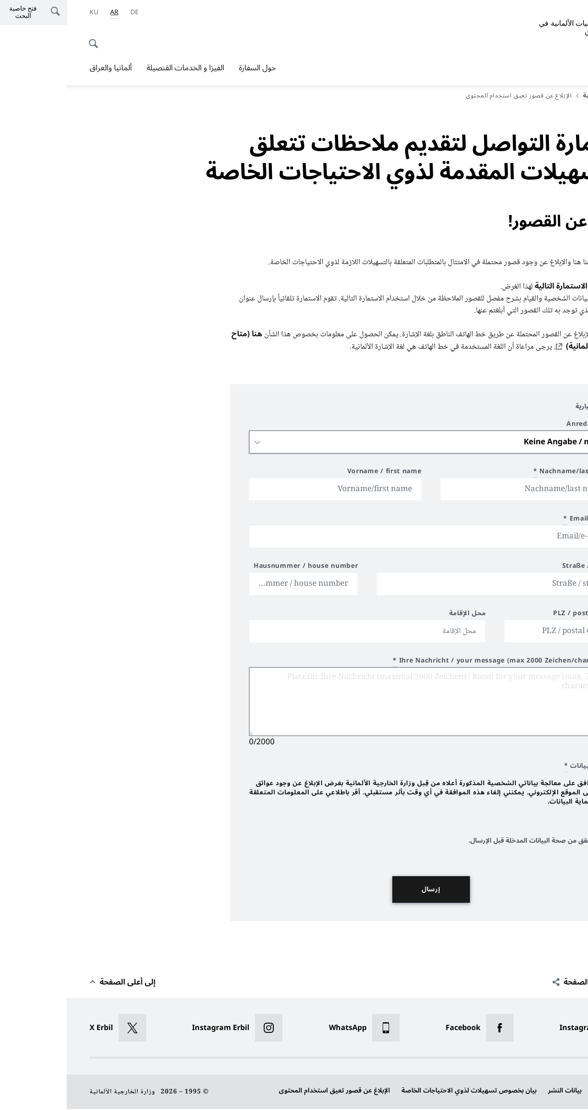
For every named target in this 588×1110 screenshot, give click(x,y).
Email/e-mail (522, 520)
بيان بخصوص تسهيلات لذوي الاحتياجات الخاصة (402, 1091)
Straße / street (521, 568)
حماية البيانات (545, 1091)
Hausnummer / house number (239, 568)
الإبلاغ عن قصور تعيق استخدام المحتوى (267, 1091)
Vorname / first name (318, 473)
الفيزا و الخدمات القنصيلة (119, 68)
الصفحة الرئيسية (537, 95)
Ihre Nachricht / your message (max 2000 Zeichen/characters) (436, 662)
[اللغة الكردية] (27, 12)
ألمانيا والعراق (44, 68)
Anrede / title (523, 426)
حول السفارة (190, 68)
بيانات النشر (498, 1091)
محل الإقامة (401, 615)
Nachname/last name (507, 473)
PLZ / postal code (516, 615)
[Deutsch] (68, 12)
